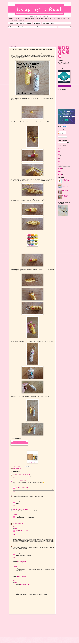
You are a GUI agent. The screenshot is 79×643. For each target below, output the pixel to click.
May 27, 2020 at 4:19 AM (23, 480)
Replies (15, 485)
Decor (52, 23)
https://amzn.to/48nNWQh (32, 245)
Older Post (53, 633)
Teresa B (17, 487)
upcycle (59, 172)
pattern (59, 162)
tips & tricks (60, 168)
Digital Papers (40, 27)
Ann (13, 523)
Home (11, 23)
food (59, 154)
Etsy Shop (28, 23)
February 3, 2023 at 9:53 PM (24, 584)
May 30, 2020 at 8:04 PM (25, 509)
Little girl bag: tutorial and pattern (65, 180)
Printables (13, 27)
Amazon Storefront (51, 27)
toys (58, 170)
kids (58, 158)
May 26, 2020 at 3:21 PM (26, 474)
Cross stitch (25, 27)
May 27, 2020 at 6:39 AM (24, 487)
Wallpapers (46, 23)
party (59, 161)
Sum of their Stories (16, 509)
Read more (59, 65)
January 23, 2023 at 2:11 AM (22, 561)
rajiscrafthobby (15, 480)
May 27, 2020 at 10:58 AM (21, 495)
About (16, 23)
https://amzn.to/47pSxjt (32, 462)
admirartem (15, 495)
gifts (17, 468)
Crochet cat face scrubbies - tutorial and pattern (65, 191)
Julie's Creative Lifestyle (17, 474)
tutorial (19, 468)
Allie (14, 537)
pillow (59, 164)
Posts (59, 131)
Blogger (45, 640)
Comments (60, 133)
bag (58, 148)
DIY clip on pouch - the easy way (65, 196)
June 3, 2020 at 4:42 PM (24, 516)
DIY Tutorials (37, 23)
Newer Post (12, 633)
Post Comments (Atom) (18, 635)
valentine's (60, 174)
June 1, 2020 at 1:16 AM (19, 523)
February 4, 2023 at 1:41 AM (24, 593)
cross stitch (60, 151)
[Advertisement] (22, 36)
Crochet (33, 27)
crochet (14, 468)
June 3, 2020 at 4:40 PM (24, 553)
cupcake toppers (61, 152)
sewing (59, 167)
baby (58, 147)
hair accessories (60, 157)
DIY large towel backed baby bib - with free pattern (65, 185)
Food (19, 27)
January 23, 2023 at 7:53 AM (24, 568)
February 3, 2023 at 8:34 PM (22, 576)
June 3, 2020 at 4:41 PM (24, 501)
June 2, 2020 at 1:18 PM (19, 537)
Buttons (22, 23)
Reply (14, 477)
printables (59, 165)
